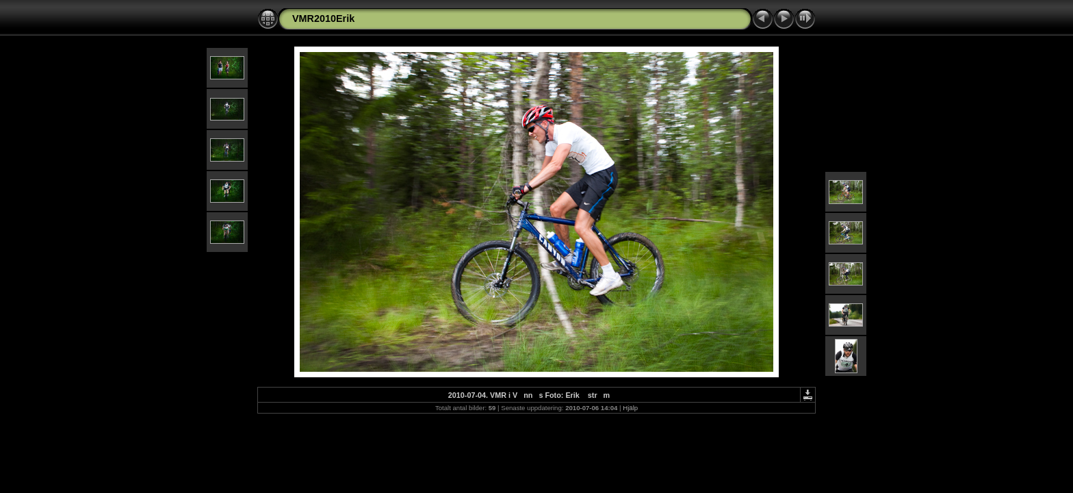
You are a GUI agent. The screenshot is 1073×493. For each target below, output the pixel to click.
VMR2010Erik (323, 18)
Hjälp (630, 408)
